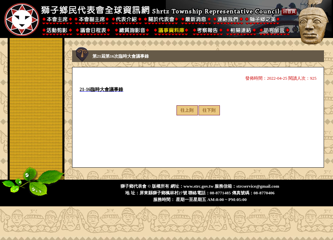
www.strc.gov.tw (199, 186)
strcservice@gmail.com (257, 186)
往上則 (187, 110)
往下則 (209, 110)
